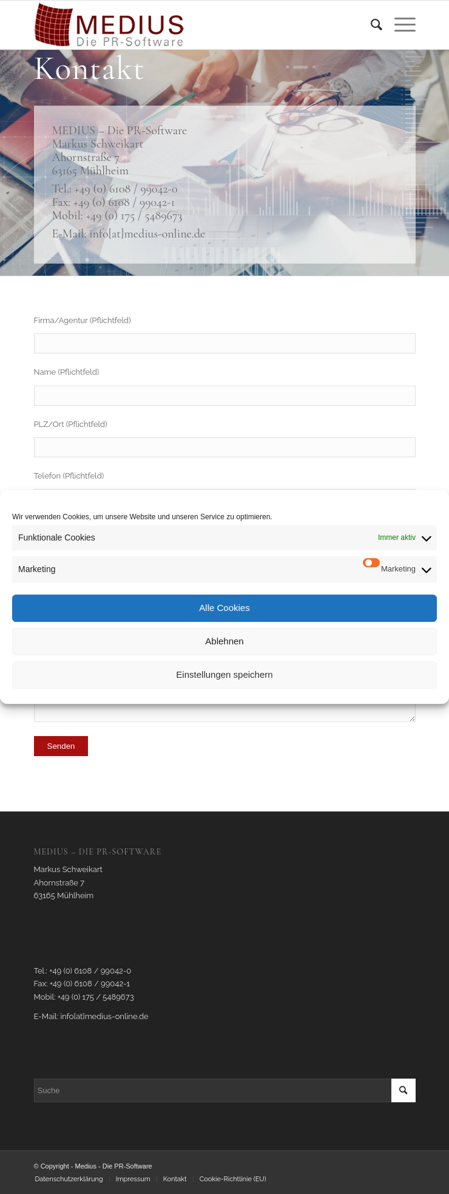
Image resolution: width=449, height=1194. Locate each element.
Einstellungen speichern (224, 674)
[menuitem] (370, 25)
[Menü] (399, 25)
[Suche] (370, 25)
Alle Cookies (224, 607)
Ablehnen (224, 641)
